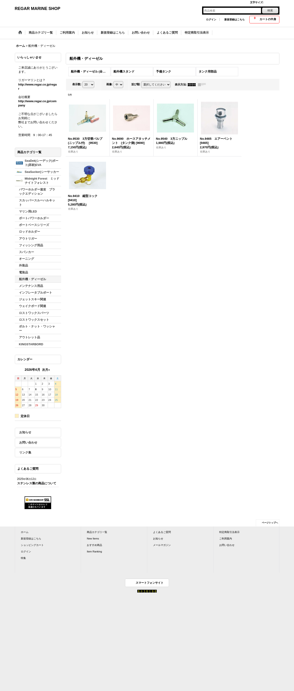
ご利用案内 (225, 538)
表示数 (76, 84)
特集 (23, 558)
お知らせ (25, 432)
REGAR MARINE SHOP (37, 8)
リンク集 (25, 452)
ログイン (211, 19)
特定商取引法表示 (229, 532)
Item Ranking (94, 551)
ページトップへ (270, 522)
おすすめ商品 (94, 545)
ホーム (24, 532)
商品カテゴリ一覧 (97, 532)
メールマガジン (162, 545)
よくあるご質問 (162, 532)
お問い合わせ (28, 442)
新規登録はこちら (234, 19)
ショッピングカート (32, 545)
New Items (93, 538)
